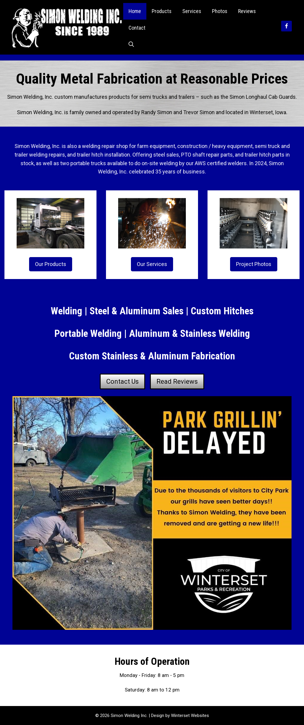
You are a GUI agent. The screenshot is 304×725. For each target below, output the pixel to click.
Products (162, 11)
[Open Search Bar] (131, 44)
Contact (137, 28)
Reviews (247, 11)
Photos (219, 11)
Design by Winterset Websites (180, 715)
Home (135, 11)
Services (191, 11)
